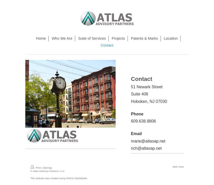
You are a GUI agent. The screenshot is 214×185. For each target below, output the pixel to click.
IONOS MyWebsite (76, 178)
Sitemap (47, 167)
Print (36, 167)
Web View (178, 166)
